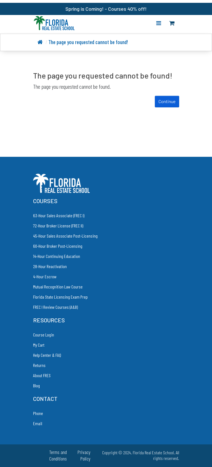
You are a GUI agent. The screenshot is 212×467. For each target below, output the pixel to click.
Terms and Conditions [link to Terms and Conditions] (58, 455)
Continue (167, 101)
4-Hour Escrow (45, 276)
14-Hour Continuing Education (56, 256)
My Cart (38, 344)
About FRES (42, 375)
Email (37, 423)
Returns (39, 365)
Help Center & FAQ (47, 355)
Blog (36, 385)
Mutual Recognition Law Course (58, 286)
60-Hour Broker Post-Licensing (57, 246)
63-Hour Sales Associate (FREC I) (58, 215)
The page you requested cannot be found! (88, 42)
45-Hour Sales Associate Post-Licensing (65, 235)
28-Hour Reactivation (50, 266)
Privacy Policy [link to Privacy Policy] (84, 455)
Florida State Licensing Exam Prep (60, 296)
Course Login (43, 334)
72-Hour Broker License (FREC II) (58, 225)
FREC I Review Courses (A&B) (55, 307)
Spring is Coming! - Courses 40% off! (106, 9)
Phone (38, 413)
